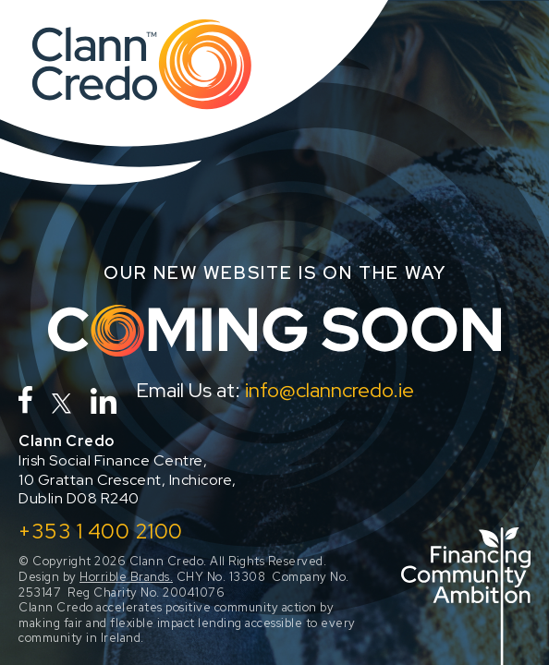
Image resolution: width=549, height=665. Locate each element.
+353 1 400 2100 (100, 531)
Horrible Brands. (126, 577)
